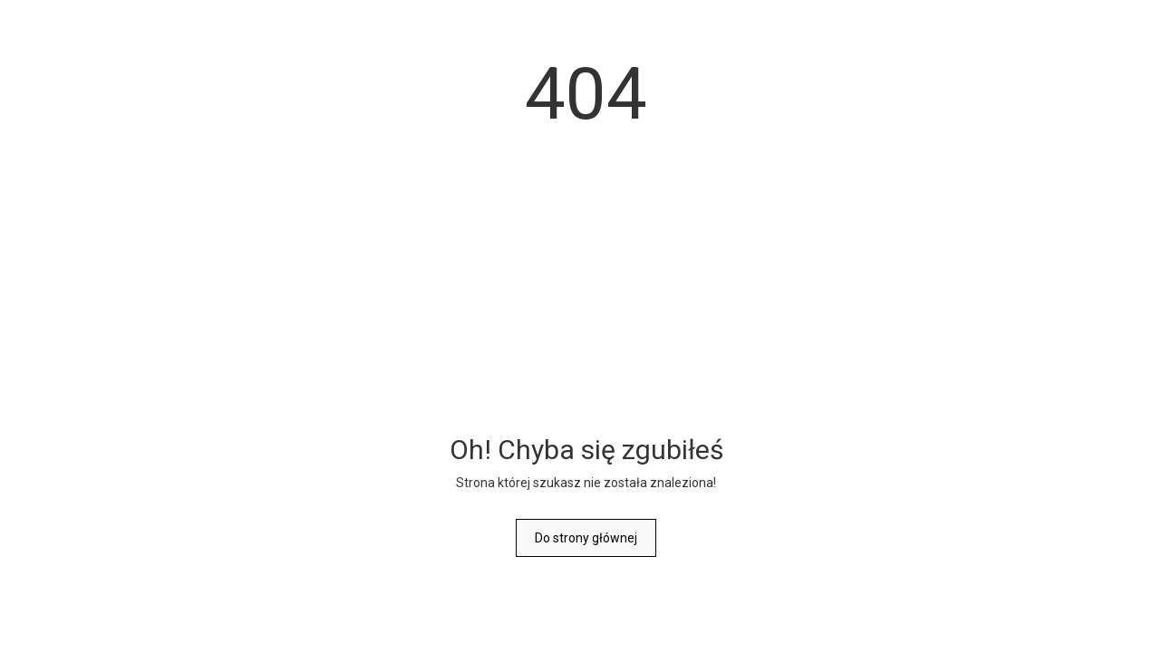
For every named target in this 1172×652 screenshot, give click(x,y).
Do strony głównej (586, 538)
